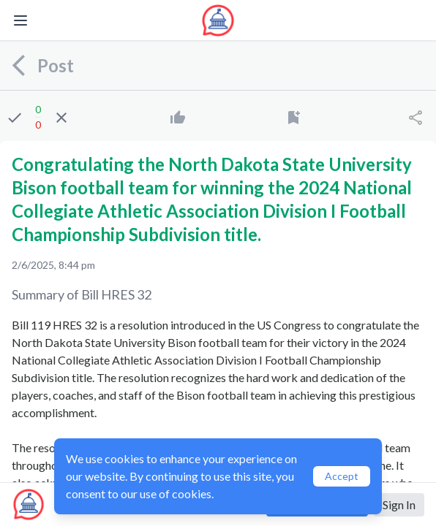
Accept (341, 476)
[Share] (415, 117)
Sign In (399, 504)
